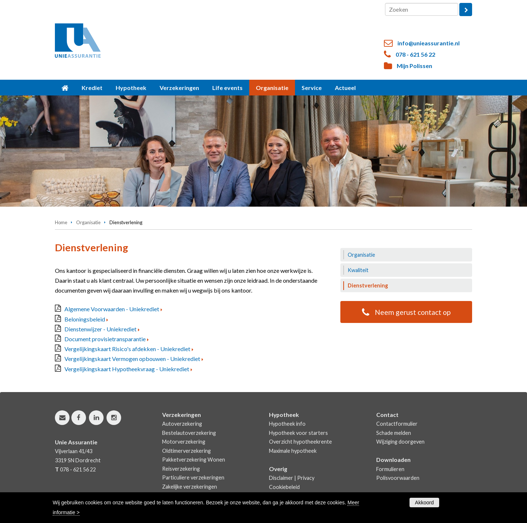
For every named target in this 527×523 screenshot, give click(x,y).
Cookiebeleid (284, 487)
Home (61, 222)
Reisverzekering (181, 469)
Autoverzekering (182, 424)
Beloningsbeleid (84, 319)
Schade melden (393, 433)
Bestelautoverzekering (189, 433)
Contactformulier (397, 424)
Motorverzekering (183, 442)
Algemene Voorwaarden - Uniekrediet (111, 308)
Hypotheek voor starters (298, 433)
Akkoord (424, 502)
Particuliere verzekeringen (193, 477)
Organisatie (88, 222)
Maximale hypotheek (293, 451)
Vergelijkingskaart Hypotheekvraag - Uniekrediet (126, 368)
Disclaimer (281, 478)
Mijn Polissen (414, 65)
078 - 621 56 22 (415, 54)
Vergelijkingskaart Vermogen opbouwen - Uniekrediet (132, 358)
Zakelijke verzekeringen (189, 487)
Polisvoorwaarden (397, 478)
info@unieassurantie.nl (428, 42)
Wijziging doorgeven (400, 442)
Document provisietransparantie (105, 338)
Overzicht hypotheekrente (300, 442)
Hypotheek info (287, 424)
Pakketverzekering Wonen (193, 459)
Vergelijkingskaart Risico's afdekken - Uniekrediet (127, 348)
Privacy (305, 478)
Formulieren (390, 469)
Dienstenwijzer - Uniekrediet (100, 329)
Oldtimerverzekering (186, 451)
